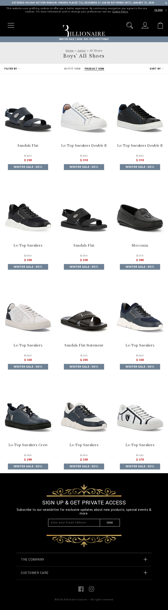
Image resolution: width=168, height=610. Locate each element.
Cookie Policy (120, 11)
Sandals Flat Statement (84, 345)
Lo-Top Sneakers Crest (28, 445)
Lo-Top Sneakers (28, 245)
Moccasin (140, 245)
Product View (94, 68)
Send (110, 522)
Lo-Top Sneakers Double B (84, 146)
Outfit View (72, 68)
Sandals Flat (28, 146)
